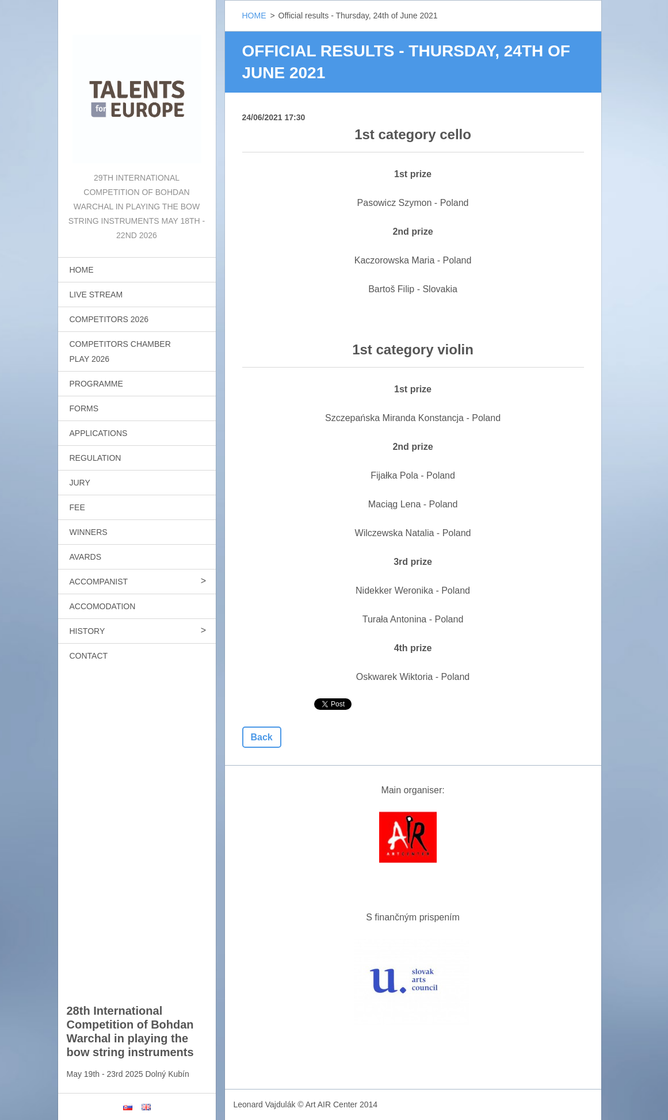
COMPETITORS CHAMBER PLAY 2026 (120, 351)
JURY (80, 482)
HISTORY (87, 631)
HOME (82, 269)
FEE (77, 507)
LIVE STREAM (96, 294)
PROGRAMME (96, 383)
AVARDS (86, 556)
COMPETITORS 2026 (109, 319)
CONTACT (89, 655)
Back (262, 737)
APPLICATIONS (99, 433)
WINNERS (89, 532)
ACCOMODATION (103, 606)
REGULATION (95, 457)
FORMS (84, 408)
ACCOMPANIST (99, 581)
